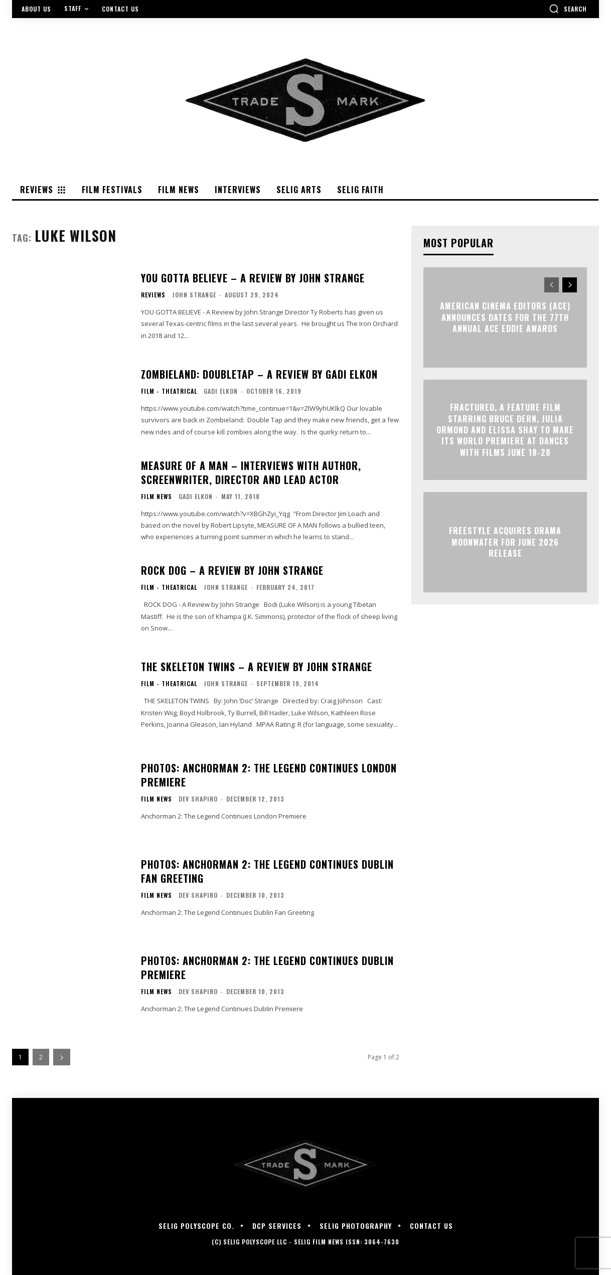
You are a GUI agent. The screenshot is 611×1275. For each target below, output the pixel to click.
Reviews (153, 295)
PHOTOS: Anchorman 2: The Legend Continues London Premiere (269, 774)
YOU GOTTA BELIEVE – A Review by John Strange (253, 277)
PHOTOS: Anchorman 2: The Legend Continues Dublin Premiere (267, 967)
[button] (568, 9)
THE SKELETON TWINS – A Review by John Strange (256, 666)
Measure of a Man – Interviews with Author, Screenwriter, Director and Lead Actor (251, 472)
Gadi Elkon (221, 391)
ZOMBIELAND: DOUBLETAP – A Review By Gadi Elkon (259, 374)
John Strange (194, 294)
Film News (156, 497)
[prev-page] (551, 284)
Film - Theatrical (169, 391)
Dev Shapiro (198, 798)
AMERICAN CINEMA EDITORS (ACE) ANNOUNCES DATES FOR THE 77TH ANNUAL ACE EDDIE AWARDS (505, 317)
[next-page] (61, 1057)
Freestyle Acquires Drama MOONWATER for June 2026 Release (505, 542)
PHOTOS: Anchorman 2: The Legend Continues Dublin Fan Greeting (267, 871)
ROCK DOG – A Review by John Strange (232, 570)
